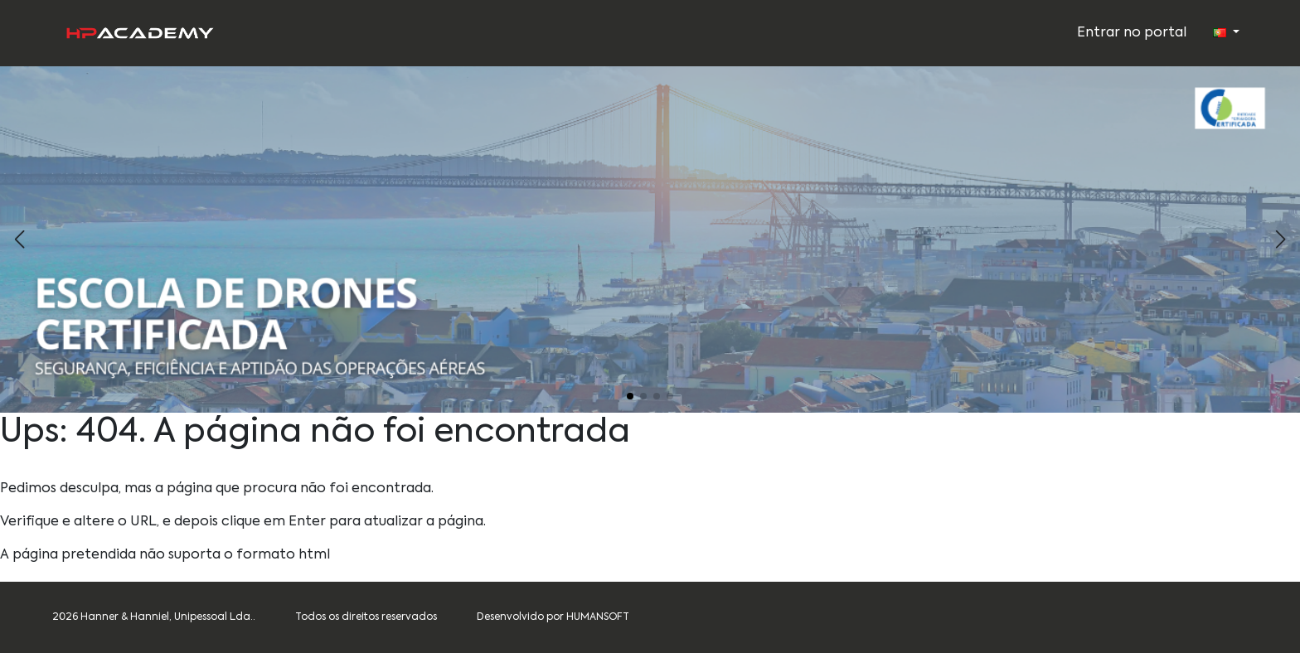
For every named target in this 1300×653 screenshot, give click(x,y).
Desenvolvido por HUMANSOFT (553, 617)
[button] (1280, 239)
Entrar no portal (1131, 33)
